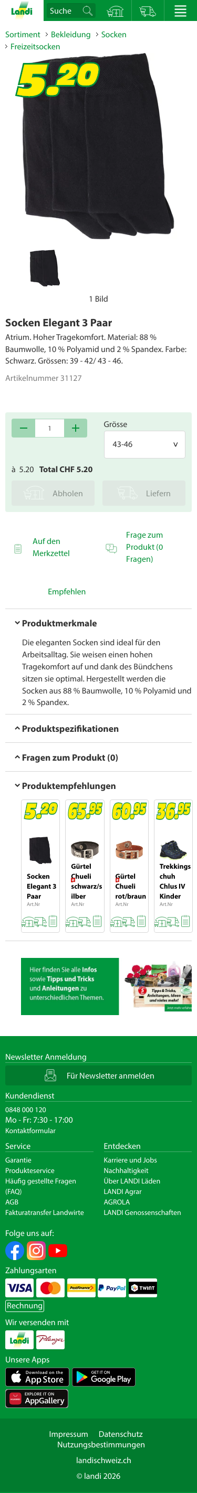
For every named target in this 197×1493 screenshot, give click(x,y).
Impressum (68, 1434)
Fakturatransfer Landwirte (44, 1212)
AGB (11, 1202)
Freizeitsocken (35, 46)
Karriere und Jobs (130, 1160)
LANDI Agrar (123, 1191)
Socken (114, 34)
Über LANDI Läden (132, 1181)
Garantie (18, 1160)
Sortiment (22, 34)
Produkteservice (30, 1170)
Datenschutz (121, 1434)
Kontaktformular (30, 1130)
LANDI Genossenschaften (142, 1212)
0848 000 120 (25, 1109)
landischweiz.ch (103, 1460)
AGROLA (117, 1202)
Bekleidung (71, 34)
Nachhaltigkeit (126, 1170)
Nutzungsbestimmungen (101, 1444)
